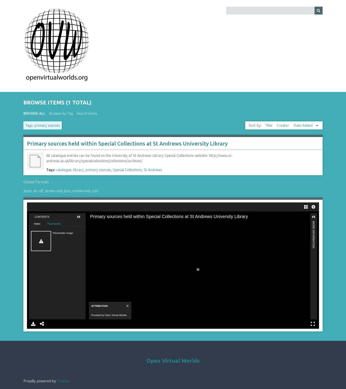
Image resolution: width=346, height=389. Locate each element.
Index (37, 223)
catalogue (63, 170)
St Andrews (153, 170)
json (67, 191)
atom (27, 191)
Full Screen (312, 323)
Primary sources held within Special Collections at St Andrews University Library (127, 144)
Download (33, 323)
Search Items (86, 113)
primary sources (98, 170)
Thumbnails (54, 223)
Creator (283, 125)
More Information (313, 223)
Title (269, 125)
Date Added (303, 125)
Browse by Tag (61, 113)
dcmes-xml (53, 191)
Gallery (306, 207)
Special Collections (127, 170)
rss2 (95, 191)
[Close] (127, 306)
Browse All (34, 113)
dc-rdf (38, 191)
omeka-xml (81, 191)
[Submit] (319, 11)
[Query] (274, 11)
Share (42, 323)
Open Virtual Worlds (173, 361)
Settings (313, 207)
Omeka (62, 381)
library (78, 170)
